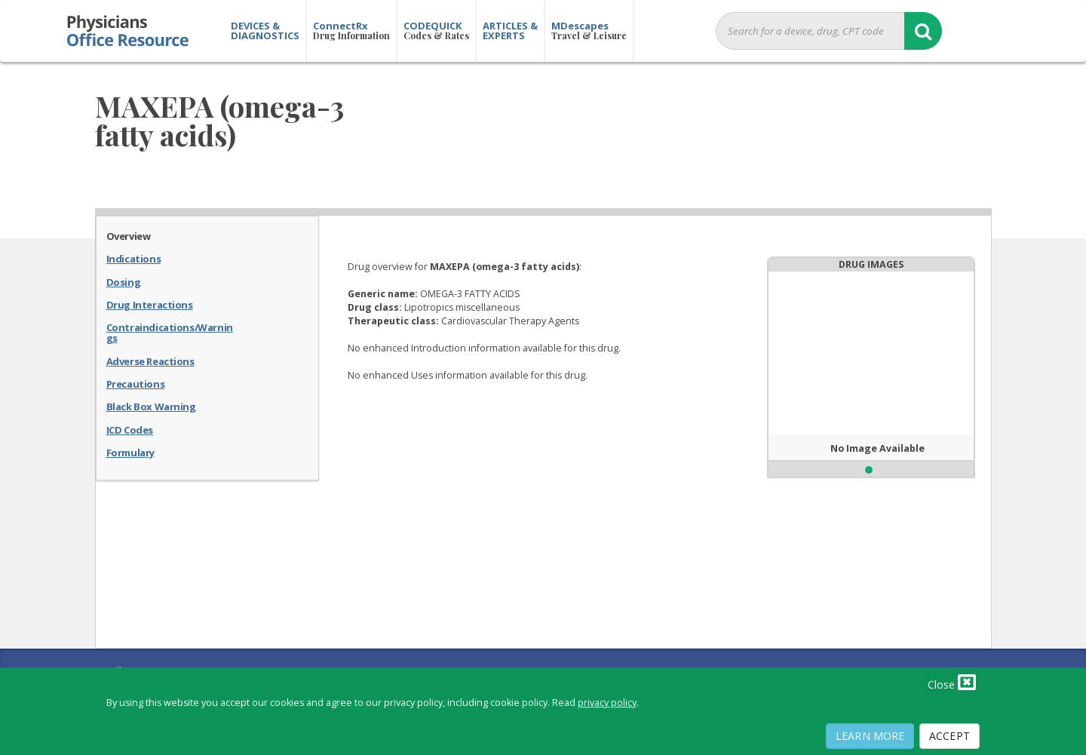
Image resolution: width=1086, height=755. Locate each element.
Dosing (123, 281)
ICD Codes (129, 429)
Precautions (135, 383)
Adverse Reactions (150, 360)
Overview (128, 235)
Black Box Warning (151, 406)
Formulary (130, 452)
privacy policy (607, 702)
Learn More (870, 736)
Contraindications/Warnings (169, 332)
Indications (133, 258)
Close (952, 681)
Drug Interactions (149, 304)
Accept (949, 736)
